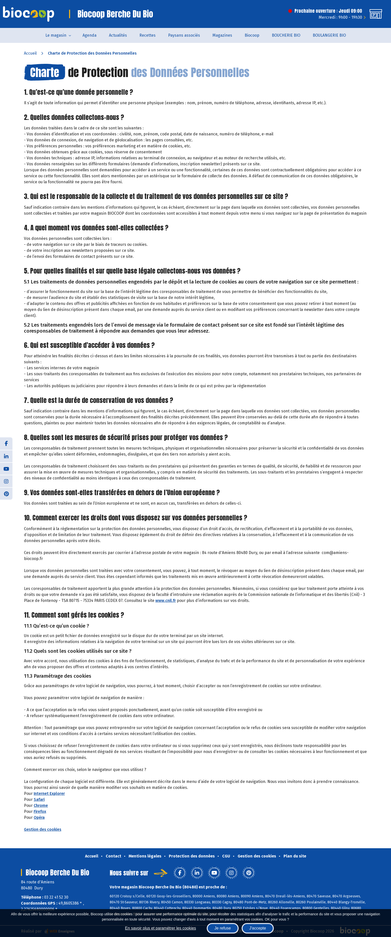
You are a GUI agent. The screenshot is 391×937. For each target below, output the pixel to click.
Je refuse (222, 928)
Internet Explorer (49, 793)
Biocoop (252, 35)
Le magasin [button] (55, 35)
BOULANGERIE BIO (329, 35)
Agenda (90, 35)
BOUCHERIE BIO (286, 35)
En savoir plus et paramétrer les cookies (160, 928)
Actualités (118, 35)
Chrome (41, 805)
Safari (39, 799)
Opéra (39, 817)
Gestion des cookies (42, 829)
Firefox (40, 811)
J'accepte (257, 928)
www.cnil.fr (165, 600)
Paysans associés (184, 35)
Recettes (147, 35)
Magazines (222, 35)
